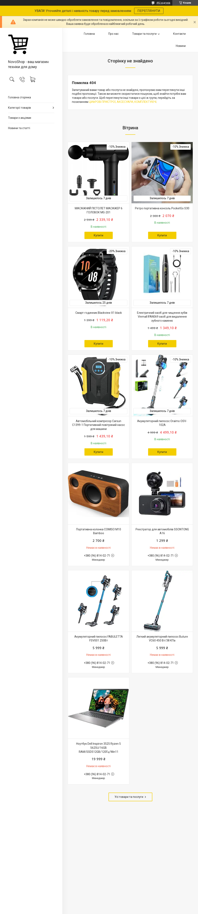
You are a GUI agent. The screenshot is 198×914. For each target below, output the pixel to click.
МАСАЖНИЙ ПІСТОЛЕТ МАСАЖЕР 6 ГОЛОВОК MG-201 (98, 210)
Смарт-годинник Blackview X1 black (98, 312)
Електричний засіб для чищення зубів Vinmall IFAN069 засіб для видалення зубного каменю (162, 316)
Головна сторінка (19, 97)
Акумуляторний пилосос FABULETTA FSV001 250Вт (98, 638)
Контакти (179, 33)
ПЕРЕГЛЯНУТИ (148, 11)
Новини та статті (19, 128)
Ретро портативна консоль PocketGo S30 (162, 208)
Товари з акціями (19, 117)
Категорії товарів (19, 107)
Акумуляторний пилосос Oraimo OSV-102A (162, 423)
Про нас (113, 33)
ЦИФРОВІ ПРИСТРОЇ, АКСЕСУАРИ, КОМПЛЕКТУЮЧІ (122, 101)
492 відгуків (163, 2)
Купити (98, 235)
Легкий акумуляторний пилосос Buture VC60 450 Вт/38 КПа (162, 638)
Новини (181, 45)
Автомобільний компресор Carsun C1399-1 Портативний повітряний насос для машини (98, 425)
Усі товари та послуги (129, 796)
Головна (89, 33)
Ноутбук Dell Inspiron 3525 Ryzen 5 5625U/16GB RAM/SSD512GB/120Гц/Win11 (98, 747)
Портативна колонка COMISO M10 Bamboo (98, 531)
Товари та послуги (144, 33)
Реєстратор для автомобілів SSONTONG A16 (162, 531)
